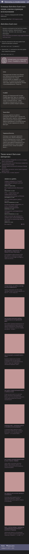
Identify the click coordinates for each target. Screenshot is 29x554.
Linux (2, 15)
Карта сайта (10, 545)
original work (18, 19)
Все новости (7, 223)
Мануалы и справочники (15, 1)
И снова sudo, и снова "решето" (10, 172)
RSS (22, 223)
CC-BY (12, 19)
